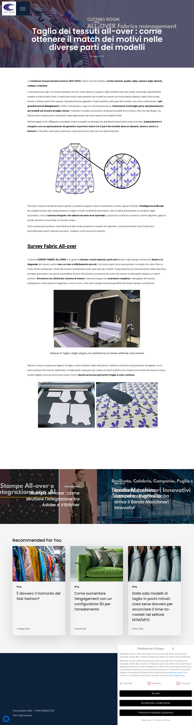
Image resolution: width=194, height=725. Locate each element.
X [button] (173, 648)
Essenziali (126, 683)
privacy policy (176, 672)
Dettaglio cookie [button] (146, 720)
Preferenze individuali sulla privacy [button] (155, 712)
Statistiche (154, 683)
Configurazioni (178, 675)
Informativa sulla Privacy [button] (161, 720)
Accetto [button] (156, 693)
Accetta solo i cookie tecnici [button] (155, 703)
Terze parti (183, 683)
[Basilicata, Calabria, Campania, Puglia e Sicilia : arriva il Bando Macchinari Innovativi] (145, 496)
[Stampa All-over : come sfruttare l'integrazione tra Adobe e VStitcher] (48, 496)
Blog (97, 22)
